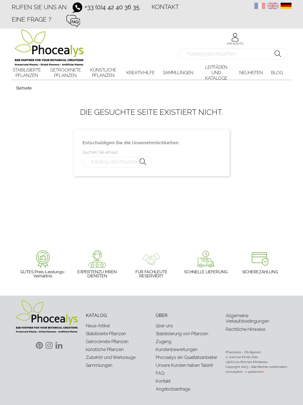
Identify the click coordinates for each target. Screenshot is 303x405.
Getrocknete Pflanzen (107, 341)
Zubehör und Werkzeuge (111, 357)
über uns (164, 325)
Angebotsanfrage (173, 389)
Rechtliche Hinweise (245, 329)
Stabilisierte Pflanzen (106, 333)
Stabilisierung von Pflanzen (182, 333)
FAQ (160, 373)
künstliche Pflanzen (105, 349)
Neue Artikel (98, 325)
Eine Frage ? (31, 19)
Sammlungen (99, 365)
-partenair (254, 372)
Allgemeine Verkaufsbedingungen (247, 318)
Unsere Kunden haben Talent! (184, 365)
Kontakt (165, 6)
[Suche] (233, 54)
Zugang (163, 341)
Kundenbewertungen (177, 349)
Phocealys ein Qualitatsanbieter (186, 357)
